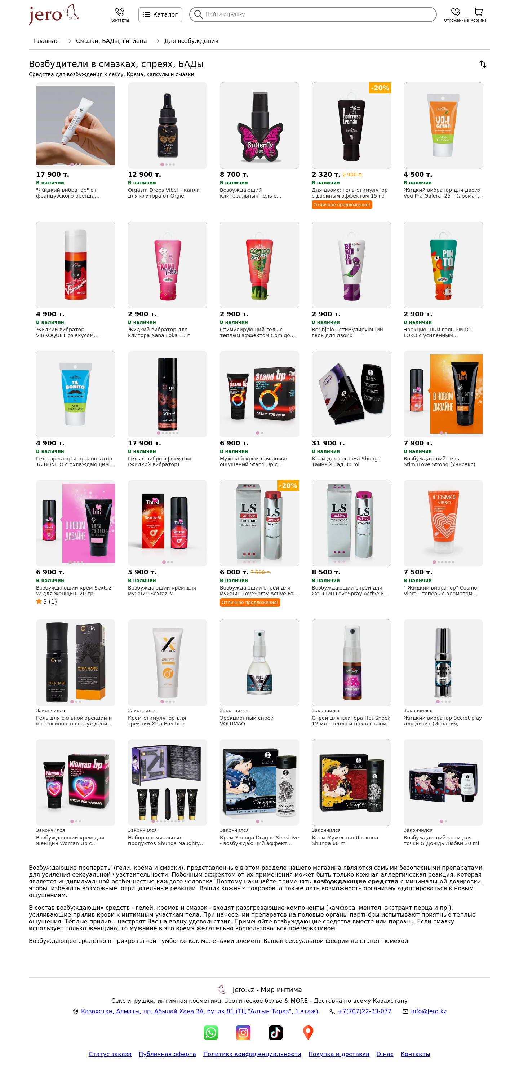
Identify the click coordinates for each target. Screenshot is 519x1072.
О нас (385, 1054)
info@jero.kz (429, 1011)
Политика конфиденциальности (252, 1054)
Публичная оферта (167, 1054)
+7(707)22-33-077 (364, 1011)
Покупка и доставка (339, 1054)
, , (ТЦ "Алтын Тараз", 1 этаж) (199, 1011)
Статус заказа (110, 1054)
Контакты (415, 1054)
